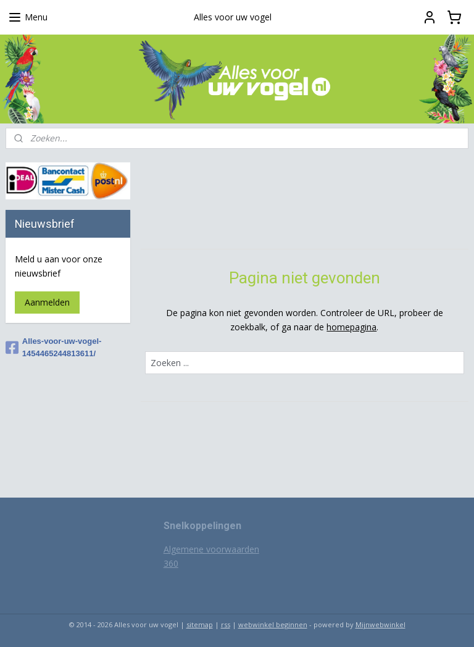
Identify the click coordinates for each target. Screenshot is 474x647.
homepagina (352, 327)
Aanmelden (47, 302)
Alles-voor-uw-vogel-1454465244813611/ (54, 347)
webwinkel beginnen (272, 624)
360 (171, 563)
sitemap (199, 624)
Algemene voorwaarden (211, 549)
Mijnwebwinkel (380, 624)
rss (225, 624)
